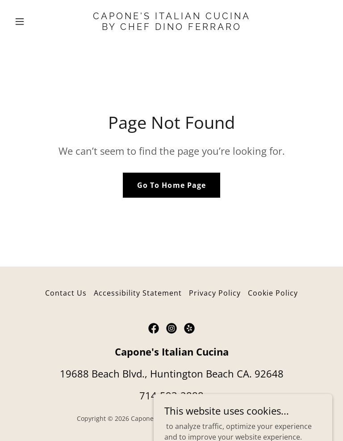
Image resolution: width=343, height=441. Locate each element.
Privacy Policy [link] (215, 293)
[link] (172, 27)
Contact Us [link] (66, 293)
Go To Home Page (171, 185)
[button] (35, 21)
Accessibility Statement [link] (138, 293)
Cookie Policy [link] (273, 293)
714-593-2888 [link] (171, 395)
